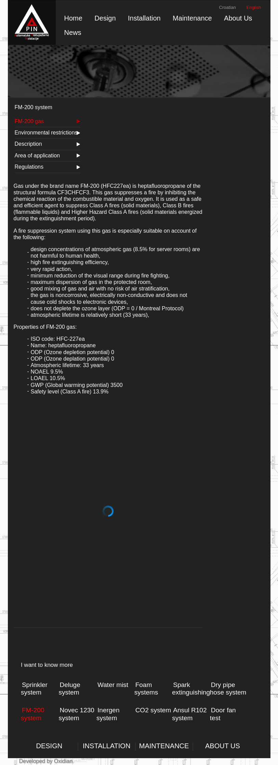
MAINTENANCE (164, 746)
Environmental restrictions (46, 132)
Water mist (112, 684)
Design (105, 18)
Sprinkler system (34, 688)
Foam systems (146, 688)
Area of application (37, 155)
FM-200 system (32, 713)
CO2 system (153, 710)
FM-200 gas (29, 121)
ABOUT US (222, 746)
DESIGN (49, 746)
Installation (144, 18)
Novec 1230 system (76, 713)
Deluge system (69, 688)
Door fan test (223, 713)
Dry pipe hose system (228, 688)
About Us (238, 18)
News (72, 32)
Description (28, 144)
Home (73, 18)
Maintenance (192, 18)
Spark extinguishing (191, 688)
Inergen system (107, 713)
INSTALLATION (106, 746)
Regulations (29, 167)
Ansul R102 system (189, 713)
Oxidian (62, 761)
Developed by (36, 761)
